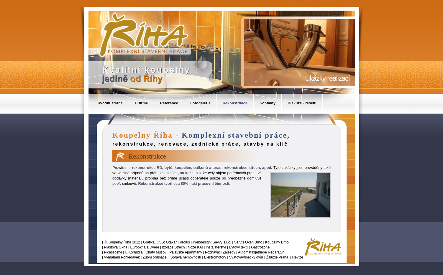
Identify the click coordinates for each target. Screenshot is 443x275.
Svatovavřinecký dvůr (246, 257)
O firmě (141, 103)
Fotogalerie (200, 103)
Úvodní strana (110, 103)
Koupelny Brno (277, 242)
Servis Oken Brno (248, 242)
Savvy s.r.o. (222, 242)
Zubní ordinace (155, 257)
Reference (169, 103)
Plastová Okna (115, 247)
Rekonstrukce (235, 103)
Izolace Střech (173, 247)
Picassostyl (113, 252)
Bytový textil (238, 247)
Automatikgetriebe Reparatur (261, 252)
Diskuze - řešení (302, 103)
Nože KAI (195, 247)
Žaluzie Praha (277, 257)
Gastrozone (260, 247)
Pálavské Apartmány (185, 252)
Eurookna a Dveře (144, 247)
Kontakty (267, 103)
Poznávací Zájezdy (220, 252)
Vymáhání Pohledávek (122, 257)
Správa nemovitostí (185, 257)
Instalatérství (216, 247)
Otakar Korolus (178, 242)
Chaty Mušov (155, 252)
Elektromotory (215, 257)
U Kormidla (133, 252)
